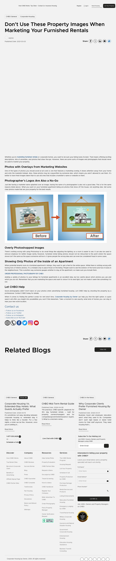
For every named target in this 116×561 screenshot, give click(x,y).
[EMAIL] (106, 446)
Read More (9, 429)
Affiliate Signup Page (13, 479)
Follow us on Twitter (14, 313)
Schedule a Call (13, 442)
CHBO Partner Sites (12, 483)
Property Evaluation (48, 462)
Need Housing (97, 6)
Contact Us (41, 6)
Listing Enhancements (67, 496)
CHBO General (11, 16)
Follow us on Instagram (15, 315)
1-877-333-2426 (13, 436)
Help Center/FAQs (48, 458)
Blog (25, 470)
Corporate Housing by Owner (66, 297)
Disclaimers (28, 499)
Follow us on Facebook (15, 310)
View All (103, 349)
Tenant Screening (47, 478)
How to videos (46, 482)
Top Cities (33, 6)
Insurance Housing (51, 6)
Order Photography (48, 503)
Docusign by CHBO (48, 474)
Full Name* (81, 467)
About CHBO (28, 458)
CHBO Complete (29, 482)
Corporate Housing (27, 16)
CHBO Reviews (29, 462)
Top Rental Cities (11, 462)
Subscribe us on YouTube (15, 318)
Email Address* (82, 477)
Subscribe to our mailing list (89, 436)
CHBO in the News (87, 397)
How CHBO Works (24, 6)
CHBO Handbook (47, 486)
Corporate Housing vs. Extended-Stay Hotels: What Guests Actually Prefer (20, 406)
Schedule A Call (65, 472)
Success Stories (29, 466)
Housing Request (65, 464)
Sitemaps (27, 509)
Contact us (12, 306)
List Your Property (109, 5)
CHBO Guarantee (29, 478)
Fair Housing (28, 491)
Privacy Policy (29, 495)
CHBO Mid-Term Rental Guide (58, 404)
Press (26, 474)
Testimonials (28, 486)
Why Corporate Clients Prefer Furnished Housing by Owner (94, 406)
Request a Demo (47, 470)
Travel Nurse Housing (67, 512)
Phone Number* (82, 486)
